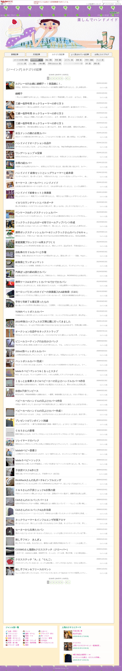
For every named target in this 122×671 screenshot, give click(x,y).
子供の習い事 (77, 631)
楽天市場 (118, 4)
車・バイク (44, 636)
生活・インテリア (13, 640)
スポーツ (43, 631)
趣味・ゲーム (29, 633)
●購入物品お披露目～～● (81, 654)
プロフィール (15, 15)
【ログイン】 (114, 15)
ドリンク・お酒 (12, 645)
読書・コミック (29, 640)
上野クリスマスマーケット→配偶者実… (87, 645)
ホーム (2, 15)
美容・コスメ (11, 636)
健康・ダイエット (13, 638)
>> (93, 4)
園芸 (25, 645)
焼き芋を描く (77, 634)
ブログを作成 (109, 4)
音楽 (25, 638)
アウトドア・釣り (46, 633)
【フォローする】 (103, 15)
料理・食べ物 (11, 643)
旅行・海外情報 (29, 643)
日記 (8, 15)
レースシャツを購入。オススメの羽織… (87, 657)
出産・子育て (7, 4)
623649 (113, 13)
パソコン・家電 (45, 638)
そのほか (43, 640)
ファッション (11, 633)
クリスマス (77, 643)
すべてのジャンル (46, 643)
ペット (26, 631)
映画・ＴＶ (28, 636)
